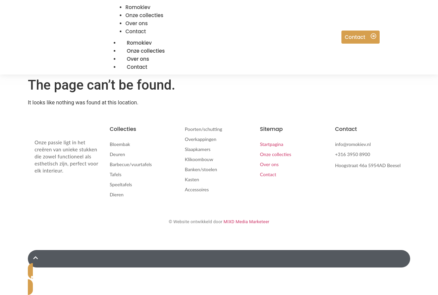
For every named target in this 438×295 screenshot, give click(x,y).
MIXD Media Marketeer (247, 221)
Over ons (269, 164)
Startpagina (271, 144)
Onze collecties (275, 154)
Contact (137, 66)
